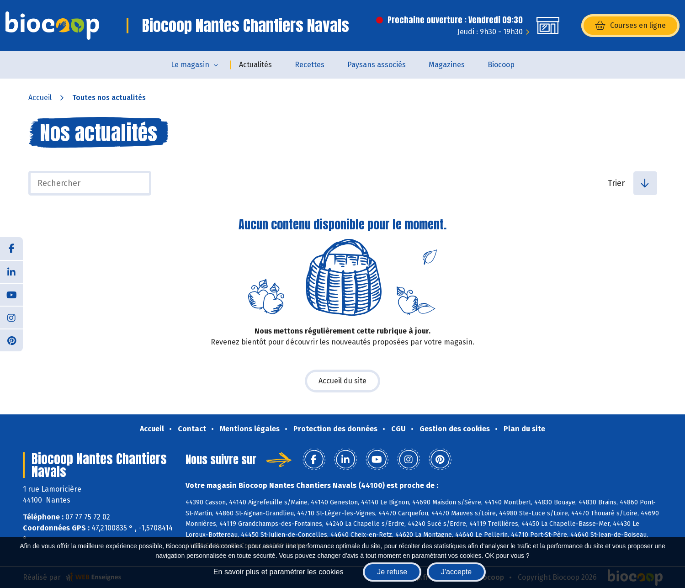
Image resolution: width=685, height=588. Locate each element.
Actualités (255, 64)
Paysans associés (376, 64)
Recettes (309, 64)
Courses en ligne (630, 25)
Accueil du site (342, 380)
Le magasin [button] (190, 64)
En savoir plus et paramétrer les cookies (278, 572)
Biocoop (501, 64)
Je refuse (392, 572)
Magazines (447, 64)
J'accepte (456, 572)
